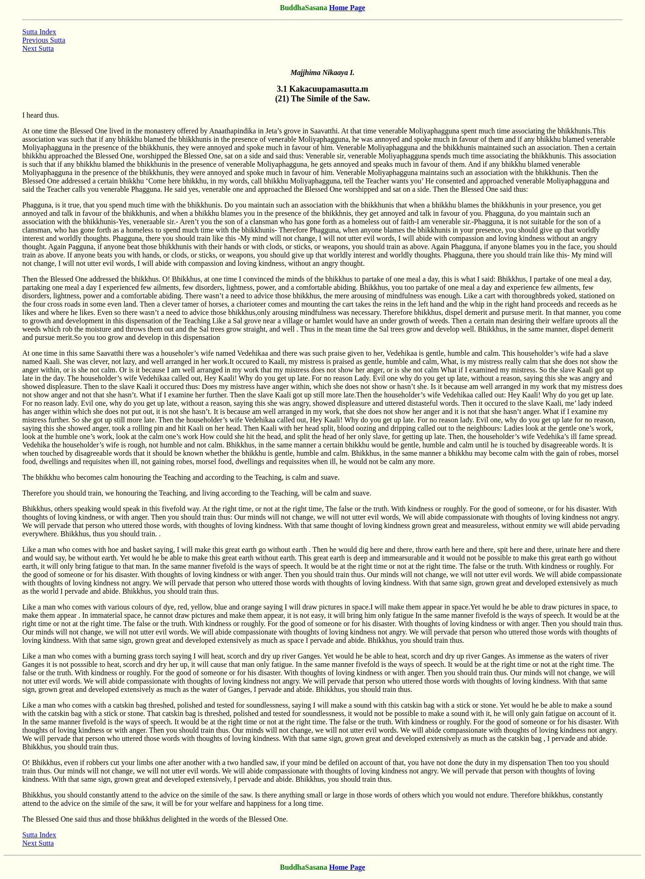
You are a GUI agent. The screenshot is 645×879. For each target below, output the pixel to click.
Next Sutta (38, 48)
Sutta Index (39, 32)
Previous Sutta (43, 40)
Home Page (347, 8)
